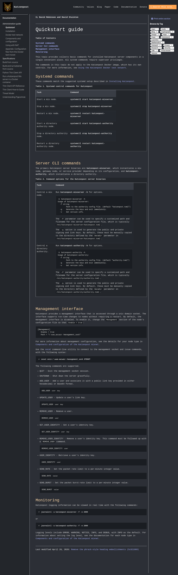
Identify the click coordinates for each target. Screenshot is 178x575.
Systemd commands (45, 43)
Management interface (47, 49)
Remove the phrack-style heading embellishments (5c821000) (105, 551)
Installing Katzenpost (121, 81)
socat (48, 350)
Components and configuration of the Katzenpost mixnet (67, 345)
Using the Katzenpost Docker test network (102, 68)
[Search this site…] (161, 7)
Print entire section (160, 19)
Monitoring (41, 52)
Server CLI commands (47, 46)
